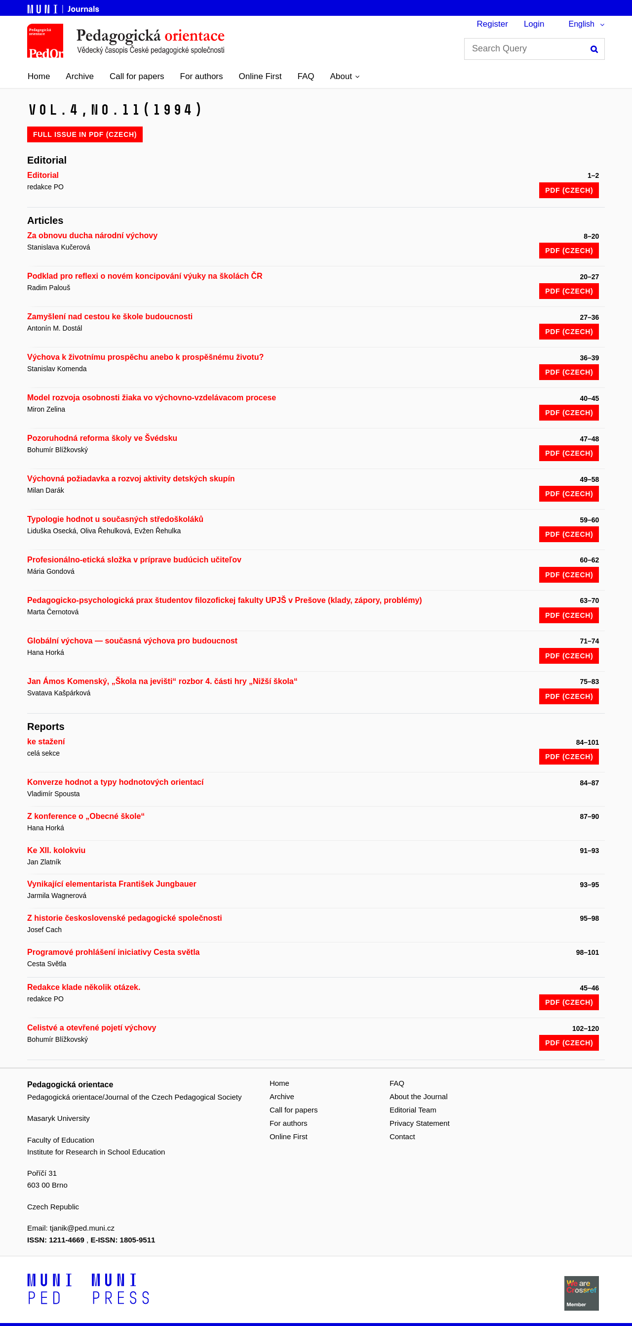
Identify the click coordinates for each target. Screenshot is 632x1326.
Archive (80, 76)
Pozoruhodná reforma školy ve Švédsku (102, 438)
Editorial (43, 175)
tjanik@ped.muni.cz (82, 1228)
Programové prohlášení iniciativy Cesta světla (113, 952)
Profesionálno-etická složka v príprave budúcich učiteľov (134, 560)
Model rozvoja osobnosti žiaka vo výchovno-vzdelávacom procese (151, 397)
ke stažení (46, 741)
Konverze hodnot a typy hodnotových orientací (115, 782)
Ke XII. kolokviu (56, 850)
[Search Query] (534, 49)
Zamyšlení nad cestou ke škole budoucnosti (110, 316)
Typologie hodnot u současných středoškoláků (115, 519)
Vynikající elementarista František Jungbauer (112, 884)
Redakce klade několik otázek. (83, 987)
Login (534, 24)
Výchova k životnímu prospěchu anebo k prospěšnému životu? (145, 357)
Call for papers (137, 76)
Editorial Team (413, 1110)
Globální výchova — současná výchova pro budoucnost (132, 641)
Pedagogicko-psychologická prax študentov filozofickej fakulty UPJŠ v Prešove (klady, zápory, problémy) (224, 600)
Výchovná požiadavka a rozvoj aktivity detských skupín (131, 478)
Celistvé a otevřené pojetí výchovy (91, 1028)
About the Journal (419, 1096)
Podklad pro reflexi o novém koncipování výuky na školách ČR (145, 276)
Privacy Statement (420, 1123)
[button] (344, 76)
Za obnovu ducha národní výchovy (92, 235)
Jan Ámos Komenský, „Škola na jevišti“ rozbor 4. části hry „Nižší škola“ (162, 681)
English (581, 24)
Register (492, 24)
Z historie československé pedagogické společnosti (124, 918)
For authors (201, 76)
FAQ (305, 76)
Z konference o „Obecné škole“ (86, 816)
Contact (402, 1136)
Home (39, 76)
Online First (260, 76)
